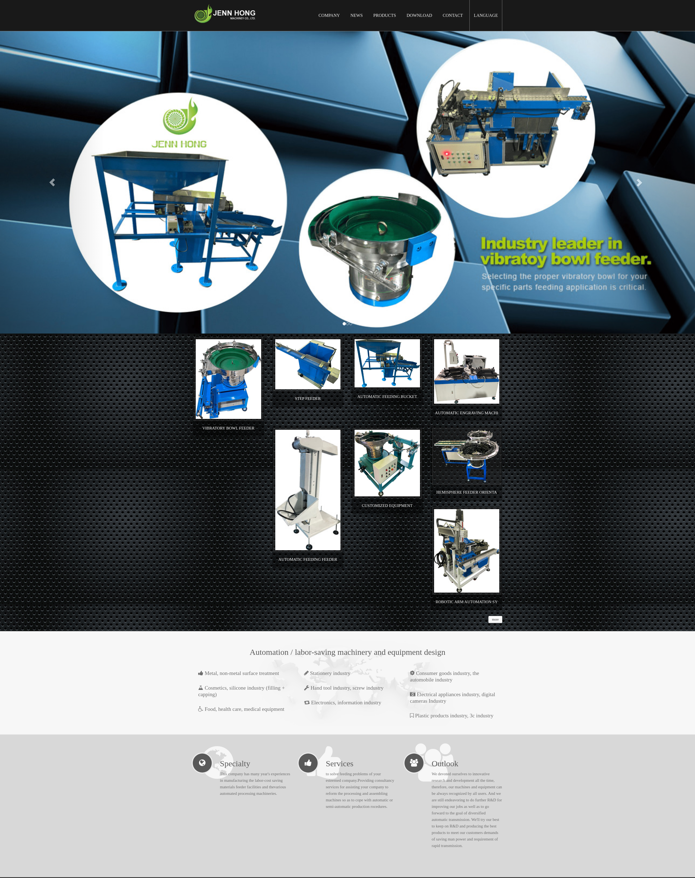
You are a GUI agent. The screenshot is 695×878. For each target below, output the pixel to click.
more (495, 619)
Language (486, 15)
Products (384, 15)
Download (419, 15)
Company (329, 15)
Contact (453, 15)
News (356, 15)
